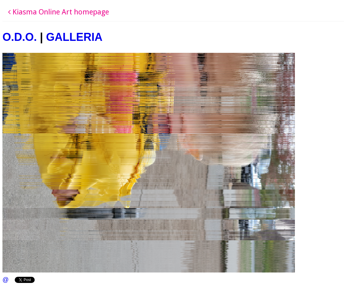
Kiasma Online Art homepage (58, 12)
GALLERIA (74, 37)
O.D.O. (19, 37)
